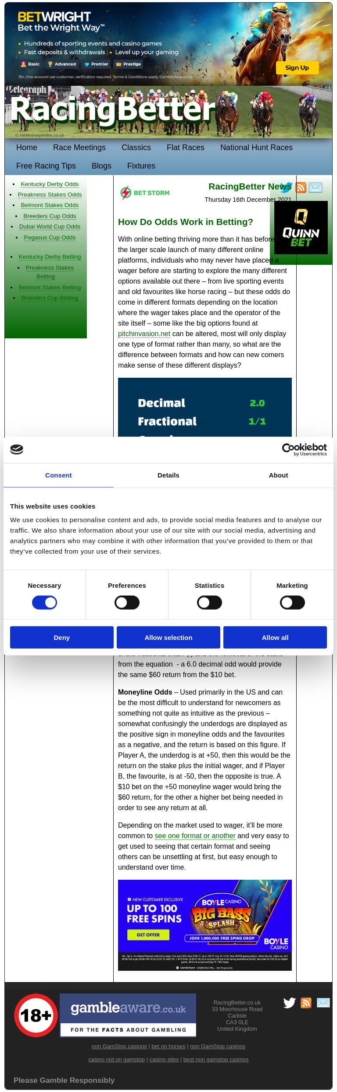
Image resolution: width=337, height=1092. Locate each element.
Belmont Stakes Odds (50, 205)
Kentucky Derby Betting (50, 256)
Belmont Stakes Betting (50, 287)
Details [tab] (168, 474)
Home (26, 147)
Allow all (275, 637)
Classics (136, 147)
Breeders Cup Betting (50, 298)
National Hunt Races (256, 147)
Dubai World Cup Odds (50, 226)
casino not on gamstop (116, 1059)
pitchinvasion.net (144, 333)
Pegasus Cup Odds (50, 237)
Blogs (101, 166)
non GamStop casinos (119, 1046)
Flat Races (185, 147)
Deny (62, 637)
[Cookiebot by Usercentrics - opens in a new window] (288, 449)
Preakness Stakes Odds (50, 194)
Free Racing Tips (46, 166)
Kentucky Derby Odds (50, 184)
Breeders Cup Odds (49, 216)
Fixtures (141, 166)
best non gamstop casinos (216, 1059)
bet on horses (168, 1046)
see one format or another (195, 835)
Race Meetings (79, 147)
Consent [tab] (58, 474)
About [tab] (278, 474)
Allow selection (168, 637)
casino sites (164, 1059)
